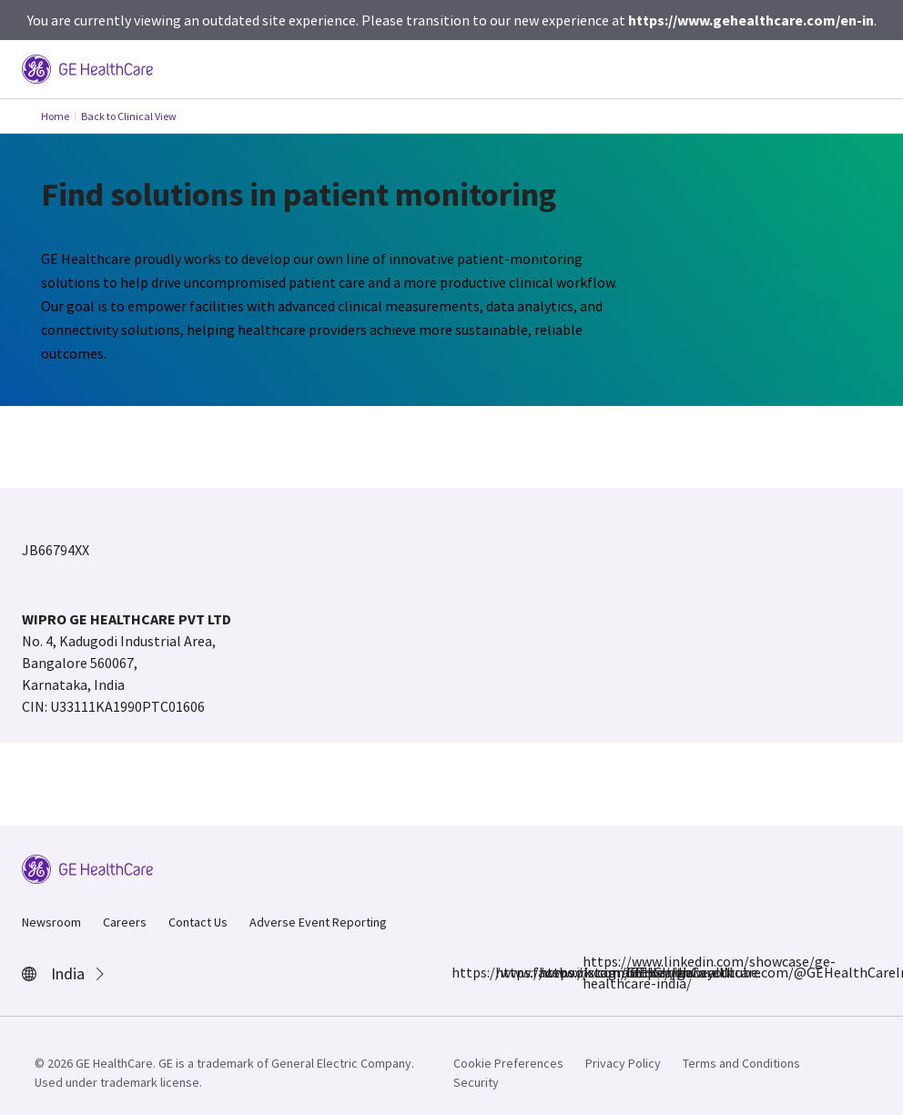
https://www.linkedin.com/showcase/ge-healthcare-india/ (593, 972)
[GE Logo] (87, 67)
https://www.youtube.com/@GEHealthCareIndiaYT (637, 972)
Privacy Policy (623, 1063)
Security (476, 1082)
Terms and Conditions (741, 1063)
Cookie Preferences (508, 1063)
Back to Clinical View (129, 116)
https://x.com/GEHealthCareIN (550, 972)
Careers (125, 922)
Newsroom (51, 922)
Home (55, 116)
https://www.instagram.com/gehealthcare (506, 972)
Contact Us (198, 922)
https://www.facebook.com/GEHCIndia (462, 972)
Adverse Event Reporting (318, 922)
